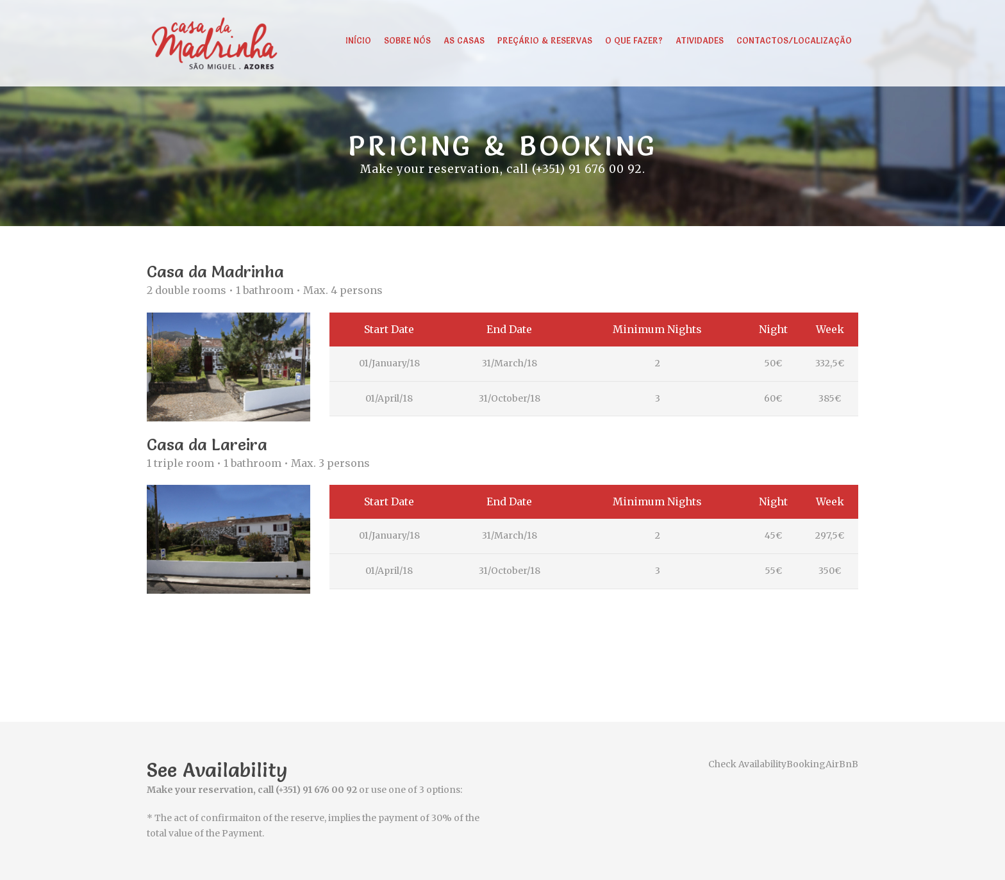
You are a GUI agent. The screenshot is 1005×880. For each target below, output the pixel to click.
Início (358, 40)
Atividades (700, 40)
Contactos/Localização (794, 40)
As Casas (464, 40)
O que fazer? (634, 40)
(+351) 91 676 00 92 (587, 169)
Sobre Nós (407, 40)
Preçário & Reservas (544, 40)
